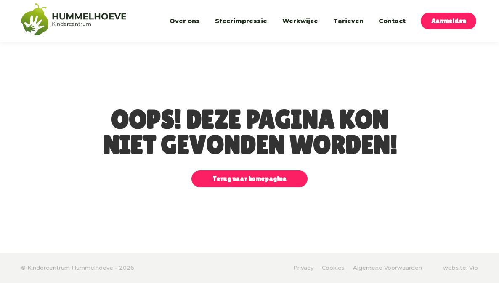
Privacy (303, 267)
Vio (473, 267)
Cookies (333, 267)
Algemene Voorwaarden (387, 267)
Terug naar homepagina (249, 179)
